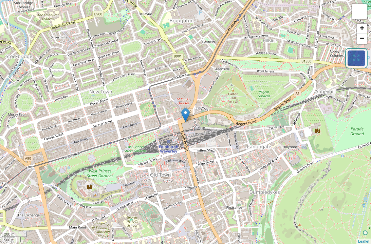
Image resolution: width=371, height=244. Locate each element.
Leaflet (363, 241)
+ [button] (362, 29)
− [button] (362, 39)
